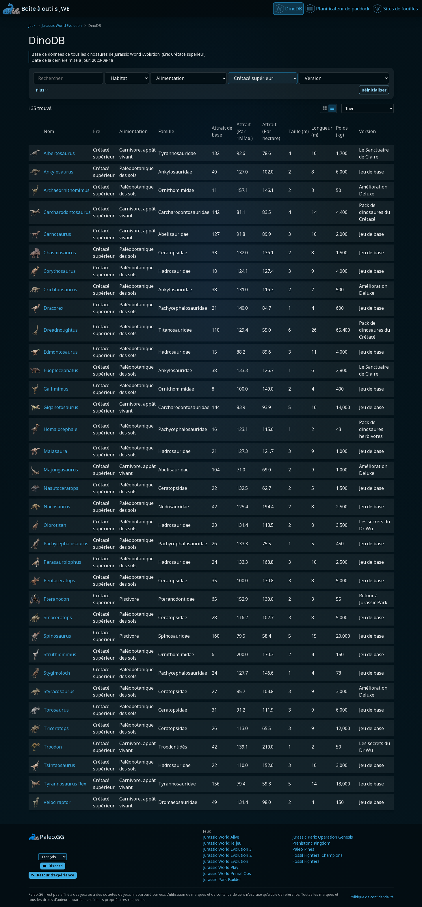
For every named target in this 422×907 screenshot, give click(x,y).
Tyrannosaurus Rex (65, 784)
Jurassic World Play (220, 867)
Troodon (53, 747)
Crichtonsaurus (60, 289)
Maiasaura (55, 451)
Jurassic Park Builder (222, 879)
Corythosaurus (60, 271)
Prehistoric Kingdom (311, 843)
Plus (42, 90)
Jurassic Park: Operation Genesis (322, 837)
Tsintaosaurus (59, 765)
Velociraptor (57, 802)
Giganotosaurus (61, 407)
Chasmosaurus (60, 252)
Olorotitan (55, 525)
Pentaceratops (59, 580)
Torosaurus (56, 710)
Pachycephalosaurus (66, 543)
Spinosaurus (57, 636)
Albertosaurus (59, 153)
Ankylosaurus (58, 172)
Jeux (32, 25)
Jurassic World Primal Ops (227, 873)
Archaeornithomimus (67, 190)
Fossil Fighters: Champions (317, 855)
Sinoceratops (58, 617)
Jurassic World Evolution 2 (227, 855)
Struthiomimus (60, 654)
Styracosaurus (59, 691)
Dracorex (53, 308)
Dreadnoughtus (61, 330)
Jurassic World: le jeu (222, 843)
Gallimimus (56, 389)
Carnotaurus (57, 234)
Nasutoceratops (61, 488)
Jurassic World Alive (221, 837)
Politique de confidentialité (372, 897)
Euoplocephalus (61, 370)
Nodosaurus (57, 506)
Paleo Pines (303, 849)
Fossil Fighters (305, 861)
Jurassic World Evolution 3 (227, 849)
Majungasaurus (61, 469)
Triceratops (56, 728)
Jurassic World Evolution (62, 25)
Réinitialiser (374, 90)
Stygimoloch (57, 673)
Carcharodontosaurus (67, 212)
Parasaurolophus (62, 562)
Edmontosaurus (61, 352)
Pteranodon (56, 599)
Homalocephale (60, 429)
